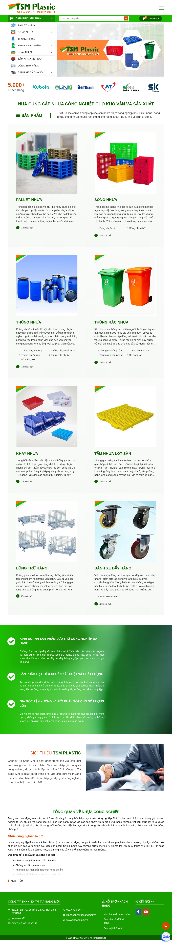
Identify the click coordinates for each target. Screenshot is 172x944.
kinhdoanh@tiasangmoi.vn (81, 918)
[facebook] (138, 915)
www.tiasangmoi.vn (77, 923)
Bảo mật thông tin (113, 931)
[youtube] (146, 915)
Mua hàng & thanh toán (116, 917)
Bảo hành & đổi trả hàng (114, 924)
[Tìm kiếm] (126, 18)
